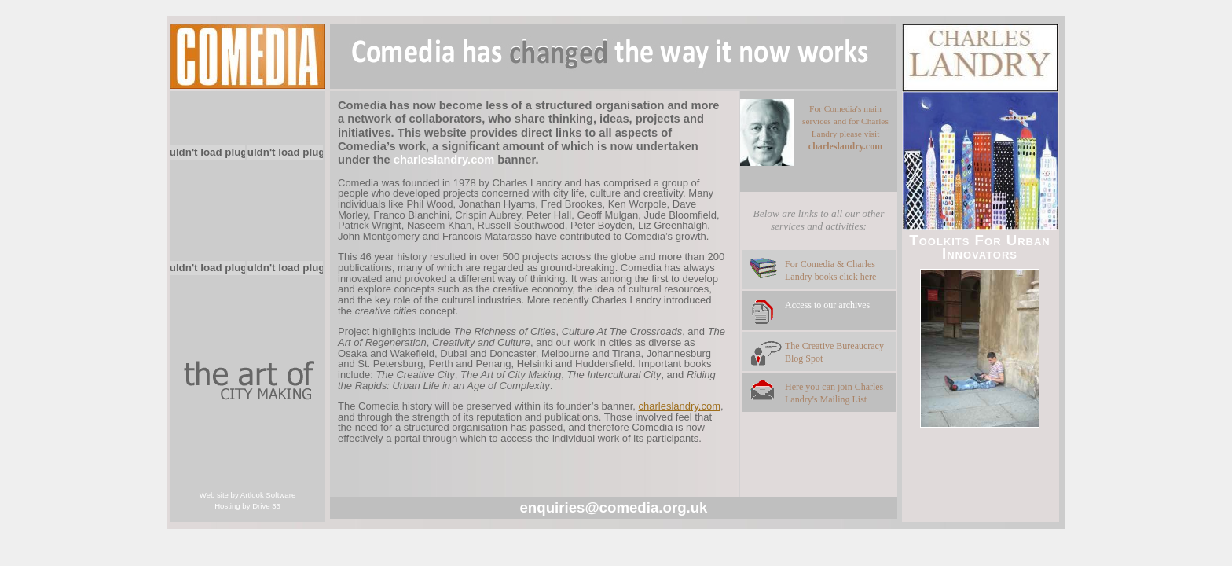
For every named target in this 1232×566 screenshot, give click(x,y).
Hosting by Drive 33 (247, 506)
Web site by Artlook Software (247, 495)
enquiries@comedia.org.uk (613, 507)
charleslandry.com (680, 406)
